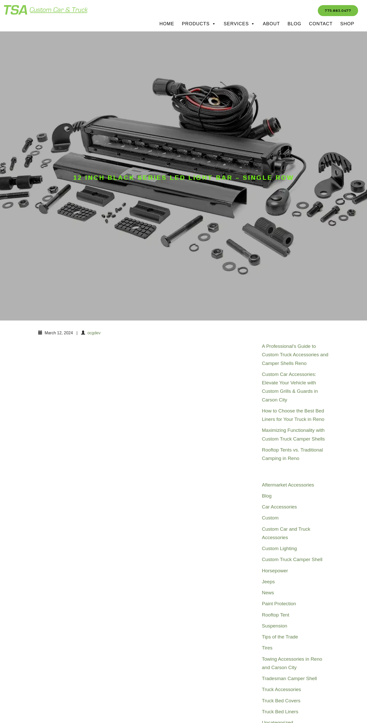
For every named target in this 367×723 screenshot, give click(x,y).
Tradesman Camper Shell (289, 678)
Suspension (274, 626)
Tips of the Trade (280, 636)
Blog (294, 23)
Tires (267, 647)
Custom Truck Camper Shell (292, 559)
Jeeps (268, 581)
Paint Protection (279, 603)
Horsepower (275, 570)
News (268, 592)
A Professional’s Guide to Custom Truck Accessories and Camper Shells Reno (295, 354)
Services (239, 23)
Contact (321, 23)
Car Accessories (279, 506)
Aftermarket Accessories (288, 485)
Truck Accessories (281, 689)
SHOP (347, 23)
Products (199, 23)
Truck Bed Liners (280, 711)
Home (167, 23)
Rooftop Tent (275, 615)
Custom (270, 517)
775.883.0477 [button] (338, 10)
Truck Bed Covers (281, 700)
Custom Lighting (279, 548)
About (271, 23)
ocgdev (94, 333)
